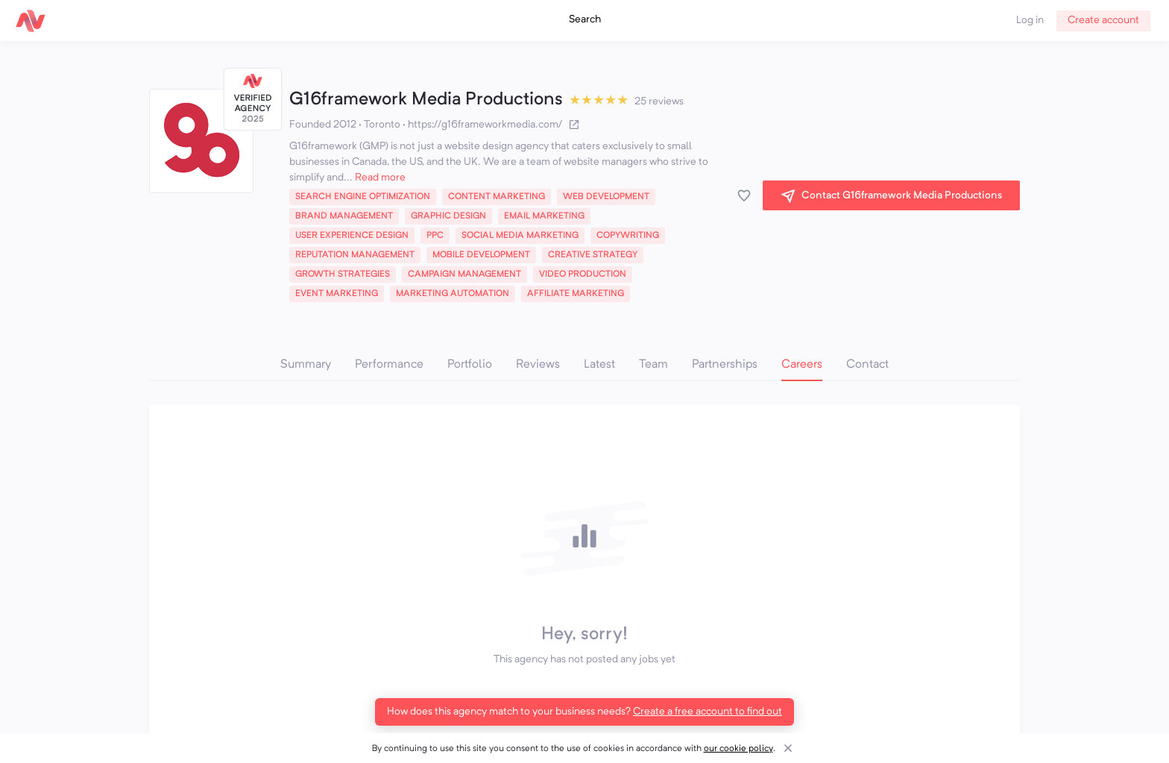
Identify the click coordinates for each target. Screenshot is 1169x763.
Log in (1030, 20)
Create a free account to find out (707, 711)
